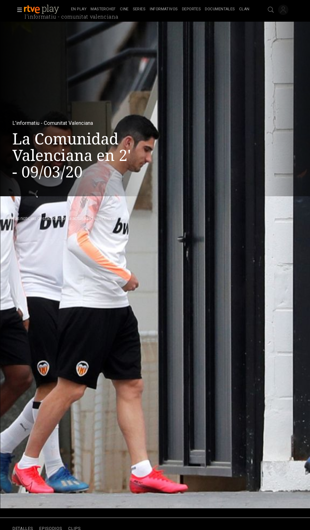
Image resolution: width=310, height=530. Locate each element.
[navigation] (160, 9)
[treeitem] (79, 9)
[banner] (46, 9)
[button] (18, 9)
